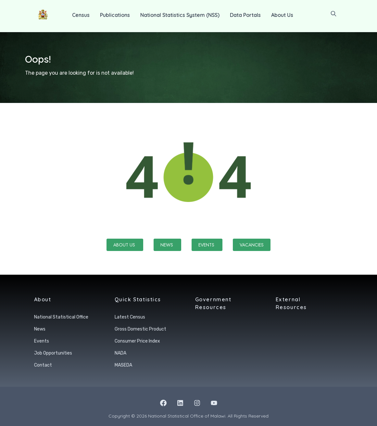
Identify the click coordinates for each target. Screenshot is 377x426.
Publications (115, 15)
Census (81, 15)
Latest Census (130, 317)
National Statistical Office (61, 317)
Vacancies (252, 245)
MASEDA (123, 365)
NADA (120, 353)
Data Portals (245, 15)
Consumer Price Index (137, 341)
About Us (282, 15)
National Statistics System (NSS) (180, 15)
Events (207, 245)
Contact (43, 365)
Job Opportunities (53, 353)
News (167, 245)
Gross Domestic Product (140, 329)
